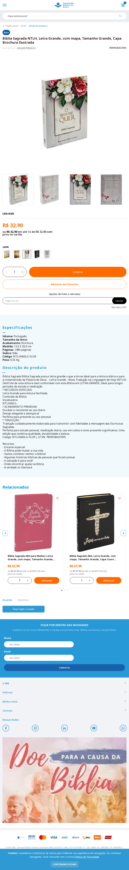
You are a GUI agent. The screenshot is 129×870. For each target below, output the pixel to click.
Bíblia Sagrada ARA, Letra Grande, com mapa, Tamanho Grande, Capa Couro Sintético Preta (93, 557)
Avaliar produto (26, 48)
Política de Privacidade (87, 856)
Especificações (17, 327)
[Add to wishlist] (64, 284)
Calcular (119, 300)
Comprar (78, 272)
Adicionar (46, 580)
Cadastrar (64, 667)
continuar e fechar (64, 864)
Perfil (23, 25)
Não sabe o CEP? (119, 307)
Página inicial (12, 25)
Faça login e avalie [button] (23, 609)
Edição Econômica (38, 25)
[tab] (61, 590)
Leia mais (8, 213)
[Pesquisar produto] (121, 17)
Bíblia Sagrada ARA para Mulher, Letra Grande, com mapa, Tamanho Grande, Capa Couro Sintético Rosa (30, 557)
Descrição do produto (25, 367)
